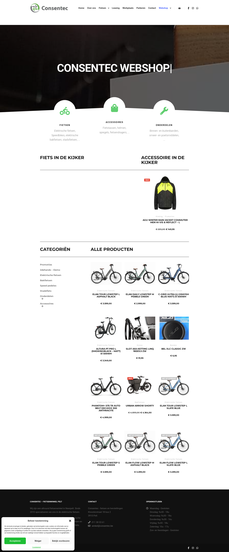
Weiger (38, 541)
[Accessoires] (114, 108)
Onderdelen (164, 125)
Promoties (46, 264)
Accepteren (15, 541)
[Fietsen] (65, 111)
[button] (70, 520)
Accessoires (114, 122)
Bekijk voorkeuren (61, 541)
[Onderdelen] (164, 111)
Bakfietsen (46, 280)
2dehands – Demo (50, 269)
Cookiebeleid (36, 547)
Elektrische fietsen (50, 275)
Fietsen (65, 125)
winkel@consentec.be (100, 526)
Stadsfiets (45, 290)
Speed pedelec (48, 285)
